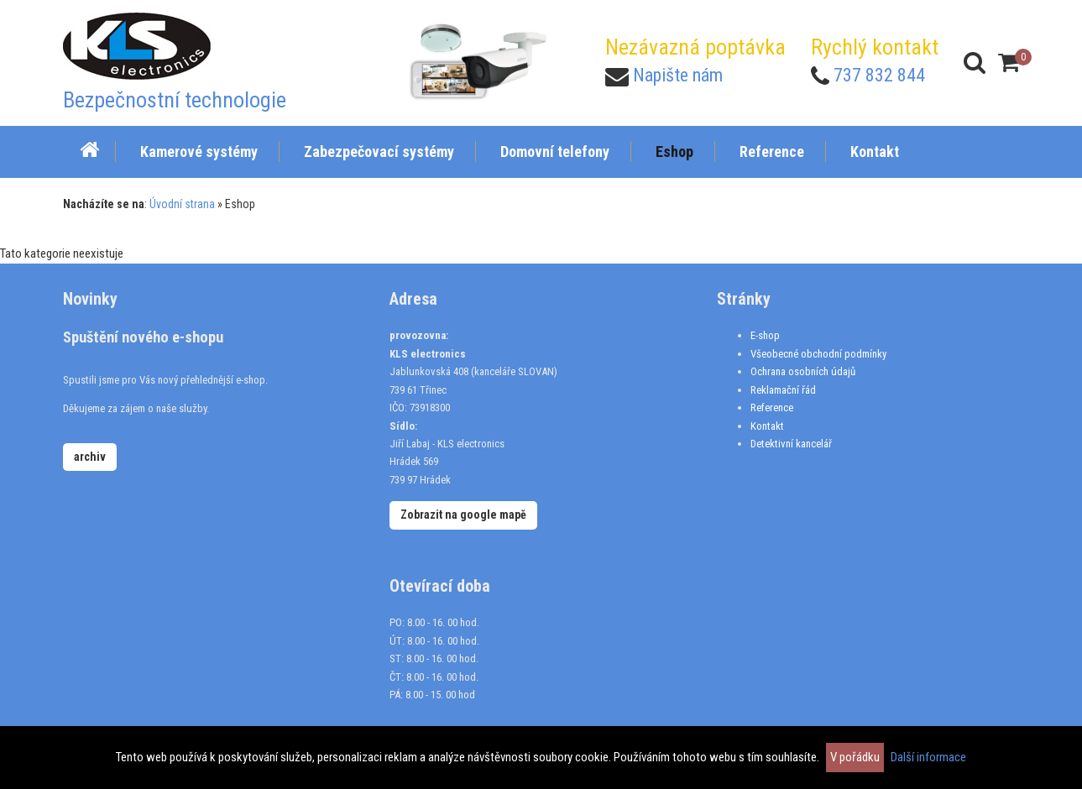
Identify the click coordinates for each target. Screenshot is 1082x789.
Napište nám (678, 75)
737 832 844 (879, 75)
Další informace (928, 757)
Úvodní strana (182, 204)
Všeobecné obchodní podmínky (818, 353)
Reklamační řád (783, 390)
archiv (90, 456)
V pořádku (855, 757)
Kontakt (767, 426)
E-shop (765, 335)
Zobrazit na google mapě (463, 514)
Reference (771, 407)
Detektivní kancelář (791, 443)
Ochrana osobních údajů (802, 371)
